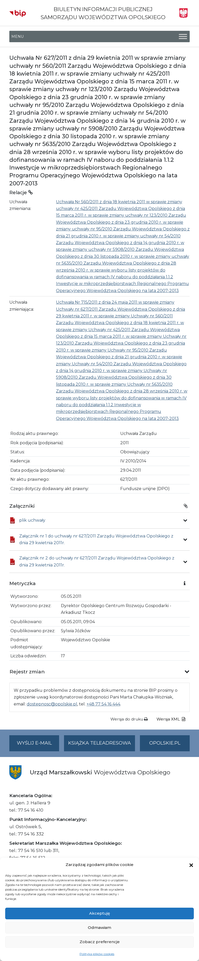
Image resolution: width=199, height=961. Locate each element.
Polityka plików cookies (97, 954)
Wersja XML (171, 719)
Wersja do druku (129, 719)
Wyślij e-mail (38, 745)
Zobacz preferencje (100, 941)
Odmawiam (99, 927)
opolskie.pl (164, 743)
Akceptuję (99, 913)
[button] (191, 864)
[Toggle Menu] (183, 36)
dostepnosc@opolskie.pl (52, 704)
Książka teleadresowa (99, 743)
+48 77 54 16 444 (103, 704)
